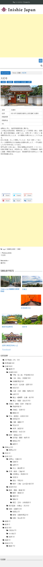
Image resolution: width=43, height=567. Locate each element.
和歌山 (7, 447)
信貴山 (15, 512)
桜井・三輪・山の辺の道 (22, 484)
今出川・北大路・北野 (23, 82)
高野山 (11, 450)
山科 (14, 394)
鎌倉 (10, 546)
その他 (11, 533)
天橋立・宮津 (17, 410)
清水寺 (24, 326)
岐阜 (6, 524)
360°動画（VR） (11, 360)
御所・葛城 (17, 493)
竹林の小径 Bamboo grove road (10, 290)
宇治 (14, 425)
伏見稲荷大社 (26, 308)
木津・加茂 (17, 428)
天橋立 (24, 289)
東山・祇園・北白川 (20, 401)
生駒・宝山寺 (17, 518)
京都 (18, 73)
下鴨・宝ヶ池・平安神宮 (22, 375)
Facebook (6, 349)
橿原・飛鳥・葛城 (15, 490)
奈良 (6, 456)
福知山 (15, 441)
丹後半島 (16, 406)
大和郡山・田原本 (19, 474)
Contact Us (27, 2)
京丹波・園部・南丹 (20, 438)
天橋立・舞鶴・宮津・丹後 (18, 404)
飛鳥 (14, 499)
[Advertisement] (21, 35)
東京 (6, 528)
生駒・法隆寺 (14, 509)
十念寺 (3, 255)
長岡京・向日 (17, 432)
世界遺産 (8, 363)
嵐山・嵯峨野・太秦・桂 (22, 397)
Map (14, 2)
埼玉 (6, 453)
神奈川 (7, 543)
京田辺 (15, 419)
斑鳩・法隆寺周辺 (19, 515)
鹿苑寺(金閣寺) (7, 326)
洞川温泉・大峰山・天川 (18, 506)
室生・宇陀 (17, 480)
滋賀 (6, 540)
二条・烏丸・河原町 (20, 378)
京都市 (10, 82)
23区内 (11, 530)
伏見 (14, 388)
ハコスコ (19, 2)
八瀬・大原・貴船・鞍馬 (22, 391)
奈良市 (11, 487)
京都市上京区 (11, 249)
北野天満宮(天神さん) (10, 345)
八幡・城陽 (17, 422)
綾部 (14, 444)
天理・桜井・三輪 (15, 471)
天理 (14, 477)
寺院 (18, 249)
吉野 (14, 465)
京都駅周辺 (17, 381)
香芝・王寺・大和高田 (21, 502)
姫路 (6, 521)
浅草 (10, 537)
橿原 (14, 496)
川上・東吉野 (17, 468)
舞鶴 (14, 413)
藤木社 (3, 263)
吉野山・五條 (14, 459)
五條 (14, 462)
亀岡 (10, 369)
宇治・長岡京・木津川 (17, 416)
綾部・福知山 (14, 435)
